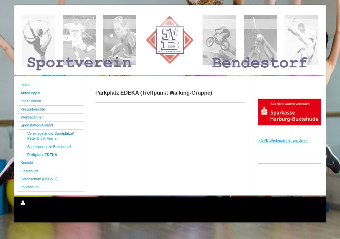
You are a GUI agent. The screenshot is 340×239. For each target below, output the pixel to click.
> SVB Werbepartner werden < (283, 140)
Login (314, 203)
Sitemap (58, 204)
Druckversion (35, 204)
